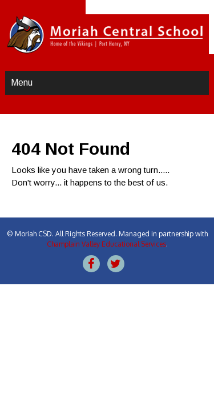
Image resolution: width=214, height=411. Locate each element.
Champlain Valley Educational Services (106, 244)
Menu (22, 82)
